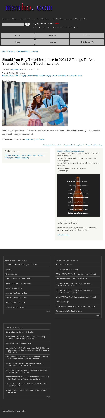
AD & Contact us (63, 235)
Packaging (25, 158)
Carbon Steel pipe (62, 302)
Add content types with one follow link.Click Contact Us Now (55, 28)
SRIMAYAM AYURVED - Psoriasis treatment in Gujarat (76, 274)
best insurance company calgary (39, 76)
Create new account (46, 24)
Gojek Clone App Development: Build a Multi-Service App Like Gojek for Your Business (26, 371)
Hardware (40, 155)
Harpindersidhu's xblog (94, 145)
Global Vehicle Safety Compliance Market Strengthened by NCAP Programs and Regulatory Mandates (27, 358)
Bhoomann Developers (64, 265)
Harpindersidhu (16, 69)
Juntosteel (9, 269)
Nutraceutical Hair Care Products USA (19, 332)
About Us (52, 42)
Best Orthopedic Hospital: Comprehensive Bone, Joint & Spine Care (26, 391)
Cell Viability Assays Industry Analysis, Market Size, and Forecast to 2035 (26, 384)
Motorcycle (9, 158)
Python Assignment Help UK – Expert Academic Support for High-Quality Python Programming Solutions (27, 378)
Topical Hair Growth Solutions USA (18, 343)
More (48, 311)
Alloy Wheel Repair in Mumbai (67, 269)
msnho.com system (18, 411)
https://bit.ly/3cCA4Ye (35, 139)
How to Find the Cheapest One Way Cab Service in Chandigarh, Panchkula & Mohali (24, 364)
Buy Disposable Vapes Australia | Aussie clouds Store (75, 306)
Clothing (8, 155)
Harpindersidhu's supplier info (74, 145)
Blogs (17, 42)
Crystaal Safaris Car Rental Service (18, 279)
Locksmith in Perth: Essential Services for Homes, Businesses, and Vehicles (74, 284)
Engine (17, 158)
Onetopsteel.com (12, 274)
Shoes (29, 155)
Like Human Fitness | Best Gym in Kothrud (21, 265)
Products (86, 35)
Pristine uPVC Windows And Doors (18, 284)
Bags (34, 155)
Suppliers (52, 35)
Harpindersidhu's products (27, 51)
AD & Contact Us (87, 42)
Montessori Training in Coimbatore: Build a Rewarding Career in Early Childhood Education (25, 338)
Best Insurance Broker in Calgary (14, 76)
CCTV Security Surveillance (16, 307)
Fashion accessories (19, 155)
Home (17, 35)
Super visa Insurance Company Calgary (67, 76)
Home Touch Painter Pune (15, 302)
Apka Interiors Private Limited (16, 293)
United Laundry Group (14, 288)
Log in (35, 24)
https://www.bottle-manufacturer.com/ (70, 151)
